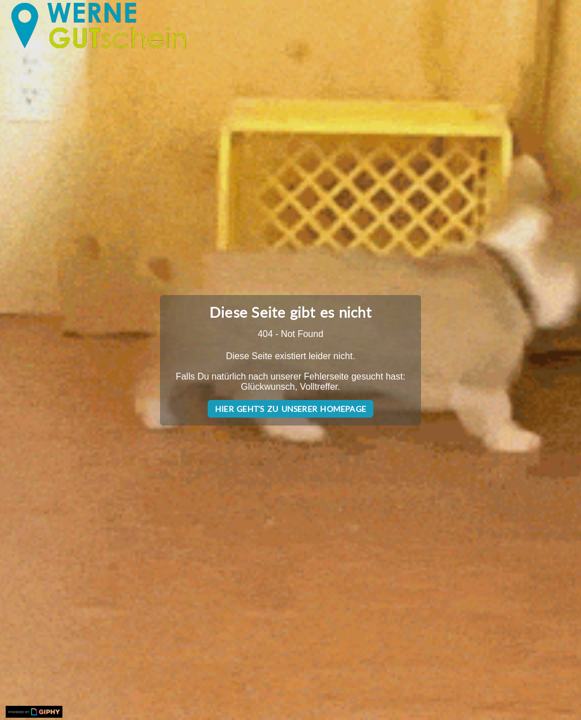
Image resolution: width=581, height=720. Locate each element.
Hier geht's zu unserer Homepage (290, 409)
